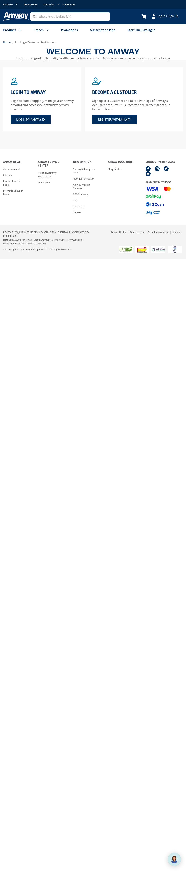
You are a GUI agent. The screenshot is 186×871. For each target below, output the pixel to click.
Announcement (11, 169)
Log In (161, 16)
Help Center (69, 4)
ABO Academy (80, 194)
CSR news (8, 175)
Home (7, 42)
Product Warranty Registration (47, 174)
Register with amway (114, 119)
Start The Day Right (141, 30)
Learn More (44, 182)
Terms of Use (137, 232)
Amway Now (30, 4)
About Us (8, 4)
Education (48, 4)
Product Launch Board (11, 183)
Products (9, 30)
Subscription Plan (102, 30)
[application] (174, 859)
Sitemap (176, 232)
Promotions (69, 30)
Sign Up (173, 16)
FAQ (75, 200)
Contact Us (79, 206)
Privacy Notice (118, 232)
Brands (38, 30)
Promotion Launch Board (13, 192)
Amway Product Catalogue (81, 186)
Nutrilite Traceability (83, 178)
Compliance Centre (158, 232)
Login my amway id (30, 119)
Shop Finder (114, 169)
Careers (77, 212)
